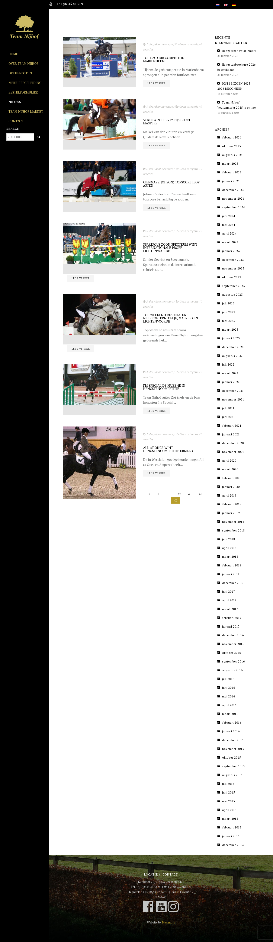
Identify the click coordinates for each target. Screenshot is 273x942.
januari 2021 (231, 434)
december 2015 (233, 740)
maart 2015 (230, 819)
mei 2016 (228, 696)
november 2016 (233, 644)
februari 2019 (231, 504)
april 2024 (229, 233)
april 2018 (229, 548)
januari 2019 (231, 513)
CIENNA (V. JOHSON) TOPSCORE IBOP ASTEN (171, 183)
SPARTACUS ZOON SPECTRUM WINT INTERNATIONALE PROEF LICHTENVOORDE (170, 247)
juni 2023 (228, 312)
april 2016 (229, 705)
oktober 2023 (231, 277)
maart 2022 (230, 373)
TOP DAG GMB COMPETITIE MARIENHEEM (163, 59)
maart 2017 (230, 609)
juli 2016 (228, 679)
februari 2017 (231, 618)
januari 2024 (231, 251)
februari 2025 (231, 172)
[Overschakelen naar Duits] (234, 2)
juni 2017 (228, 591)
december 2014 (233, 845)
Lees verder (157, 83)
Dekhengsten (20, 73)
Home (13, 54)
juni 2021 (228, 417)
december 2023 (233, 260)
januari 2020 (231, 487)
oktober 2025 (231, 146)
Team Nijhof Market (26, 111)
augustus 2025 (232, 155)
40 (189, 494)
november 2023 (233, 268)
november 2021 (233, 399)
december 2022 (233, 347)
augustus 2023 (232, 295)
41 (200, 494)
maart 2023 (230, 329)
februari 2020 (231, 478)
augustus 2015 (232, 775)
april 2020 (229, 460)
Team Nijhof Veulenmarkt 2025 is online (236, 105)
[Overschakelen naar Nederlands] (217, 2)
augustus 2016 (232, 670)
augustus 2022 (232, 356)
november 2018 (233, 522)
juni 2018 (228, 539)
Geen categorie (188, 44)
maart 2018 (230, 557)
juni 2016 (228, 688)
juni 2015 (228, 792)
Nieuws (15, 102)
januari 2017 (231, 626)
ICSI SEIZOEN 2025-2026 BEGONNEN (234, 86)
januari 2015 (231, 836)
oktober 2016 (231, 653)
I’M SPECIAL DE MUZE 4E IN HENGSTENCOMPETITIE (164, 387)
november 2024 (233, 198)
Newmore (168, 922)
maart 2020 (230, 469)
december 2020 (233, 443)
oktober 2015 (231, 757)
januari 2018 (231, 574)
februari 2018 (231, 565)
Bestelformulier (23, 92)
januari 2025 (231, 181)
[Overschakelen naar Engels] (226, 2)
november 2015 (233, 749)
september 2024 (233, 207)
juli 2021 (228, 408)
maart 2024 (230, 242)
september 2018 (233, 530)
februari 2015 (231, 827)
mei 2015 (228, 801)
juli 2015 (228, 784)
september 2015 (233, 766)
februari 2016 (231, 723)
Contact (16, 121)
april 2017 (229, 600)
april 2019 (229, 495)
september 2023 (233, 286)
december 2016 (233, 635)
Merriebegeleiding (25, 83)
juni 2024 (228, 216)
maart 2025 (230, 164)
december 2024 (233, 190)
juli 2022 (228, 364)
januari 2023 (231, 338)
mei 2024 (228, 225)
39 (178, 494)
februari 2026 (231, 137)
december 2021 (233, 391)
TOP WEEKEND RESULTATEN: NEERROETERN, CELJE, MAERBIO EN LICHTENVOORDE (170, 318)
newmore (167, 44)
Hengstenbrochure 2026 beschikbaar (236, 67)
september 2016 (233, 661)
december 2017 (233, 583)
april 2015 (229, 810)
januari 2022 (231, 382)
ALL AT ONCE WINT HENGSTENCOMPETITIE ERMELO (168, 449)
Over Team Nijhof (23, 63)
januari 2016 (231, 731)
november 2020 (233, 452)
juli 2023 (228, 303)
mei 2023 (228, 321)
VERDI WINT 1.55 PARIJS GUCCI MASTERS (166, 121)
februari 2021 (231, 426)
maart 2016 (230, 714)
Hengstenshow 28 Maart (239, 51)
